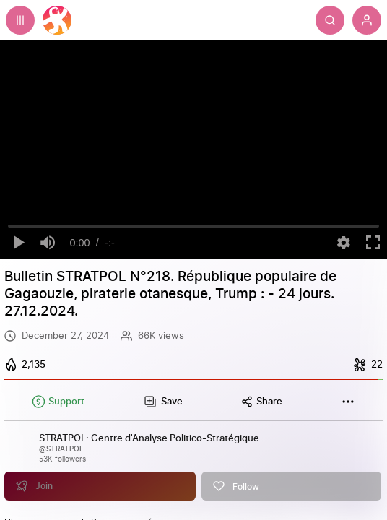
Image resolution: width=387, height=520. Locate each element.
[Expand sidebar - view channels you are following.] (20, 20)
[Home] (57, 20)
